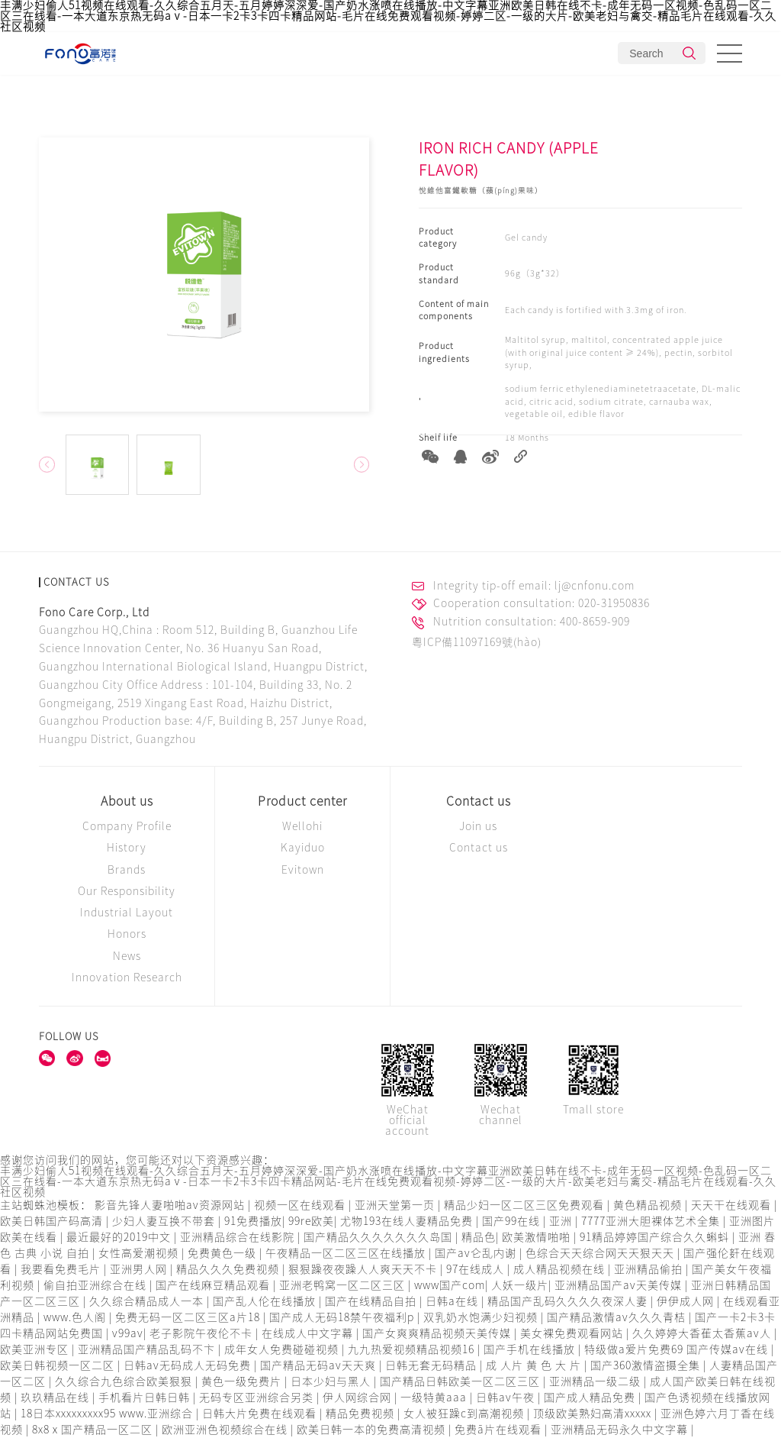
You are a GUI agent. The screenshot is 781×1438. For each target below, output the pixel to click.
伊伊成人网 (687, 1301)
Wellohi (302, 826)
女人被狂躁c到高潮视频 (465, 1413)
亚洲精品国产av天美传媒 (619, 1285)
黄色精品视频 (649, 1205)
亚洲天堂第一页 (396, 1205)
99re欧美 (311, 1221)
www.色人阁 (76, 1317)
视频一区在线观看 (301, 1205)
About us (127, 801)
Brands (127, 869)
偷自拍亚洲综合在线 (96, 1285)
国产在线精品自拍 (372, 1301)
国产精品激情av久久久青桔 (618, 1317)
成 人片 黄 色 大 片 (535, 1365)
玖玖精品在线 (56, 1397)
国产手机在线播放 (531, 1349)
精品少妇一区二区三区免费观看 (525, 1205)
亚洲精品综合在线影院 (238, 1237)
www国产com (449, 1285)
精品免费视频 (361, 1413)
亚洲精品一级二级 (596, 1381)
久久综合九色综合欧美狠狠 (125, 1381)
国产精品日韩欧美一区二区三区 (461, 1381)
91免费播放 (253, 1221)
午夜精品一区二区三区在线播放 (347, 1253)
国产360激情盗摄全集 (646, 1365)
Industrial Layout (126, 912)
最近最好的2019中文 (120, 1237)
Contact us (478, 801)
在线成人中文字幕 (309, 1333)
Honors (127, 934)
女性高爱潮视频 (140, 1253)
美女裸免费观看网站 (573, 1333)
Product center (302, 801)
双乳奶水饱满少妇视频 (482, 1317)
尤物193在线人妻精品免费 (408, 1221)
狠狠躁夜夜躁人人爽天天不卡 (364, 1269)
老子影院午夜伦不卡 (202, 1333)
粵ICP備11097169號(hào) (477, 642)
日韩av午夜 (507, 1397)
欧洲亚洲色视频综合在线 (226, 1429)
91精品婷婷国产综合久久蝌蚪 (656, 1237)
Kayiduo (303, 847)
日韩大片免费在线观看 (261, 1413)
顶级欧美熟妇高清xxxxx (593, 1413)
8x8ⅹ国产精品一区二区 (94, 1429)
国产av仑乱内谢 (477, 1253)
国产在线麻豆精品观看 (214, 1285)
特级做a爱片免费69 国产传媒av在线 (677, 1349)
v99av (127, 1333)
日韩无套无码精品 (432, 1365)
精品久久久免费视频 (229, 1269)
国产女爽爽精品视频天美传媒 (438, 1333)
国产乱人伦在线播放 (266, 1301)
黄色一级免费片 (242, 1381)
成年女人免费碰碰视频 (283, 1349)
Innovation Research (127, 977)
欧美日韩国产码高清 (53, 1221)
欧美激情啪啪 (538, 1237)
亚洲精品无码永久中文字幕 (621, 1429)
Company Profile (127, 826)
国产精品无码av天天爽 (319, 1365)
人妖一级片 (519, 1285)
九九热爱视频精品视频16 (412, 1349)
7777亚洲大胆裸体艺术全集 (652, 1221)
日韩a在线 (453, 1301)
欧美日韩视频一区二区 (58, 1365)
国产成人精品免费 (591, 1397)
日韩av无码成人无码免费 (189, 1365)
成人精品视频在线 (560, 1269)
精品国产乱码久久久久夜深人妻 (569, 1301)
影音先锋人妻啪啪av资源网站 (171, 1205)
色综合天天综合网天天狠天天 (601, 1253)
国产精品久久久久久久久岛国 (379, 1237)
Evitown (302, 869)
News (127, 956)
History (126, 847)
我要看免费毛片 (62, 1269)
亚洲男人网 (140, 1269)
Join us (478, 826)
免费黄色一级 (223, 1253)
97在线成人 (476, 1269)
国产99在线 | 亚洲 (528, 1221)
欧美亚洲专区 (36, 1349)
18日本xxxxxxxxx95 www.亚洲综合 (108, 1413)
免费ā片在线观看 (500, 1429)
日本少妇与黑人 (332, 1381)
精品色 (478, 1237)
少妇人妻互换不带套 (165, 1221)
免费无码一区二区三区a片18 (189, 1317)
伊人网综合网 (358, 1397)
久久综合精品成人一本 (148, 1301)
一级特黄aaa (435, 1397)
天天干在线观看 (732, 1205)
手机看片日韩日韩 (145, 1397)
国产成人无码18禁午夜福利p (343, 1317)
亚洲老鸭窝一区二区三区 (343, 1285)
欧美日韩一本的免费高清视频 (372, 1429)
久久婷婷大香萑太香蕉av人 (703, 1333)
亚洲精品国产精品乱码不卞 (148, 1349)
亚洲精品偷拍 (650, 1269)
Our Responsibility (126, 891)
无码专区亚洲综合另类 (258, 1397)
